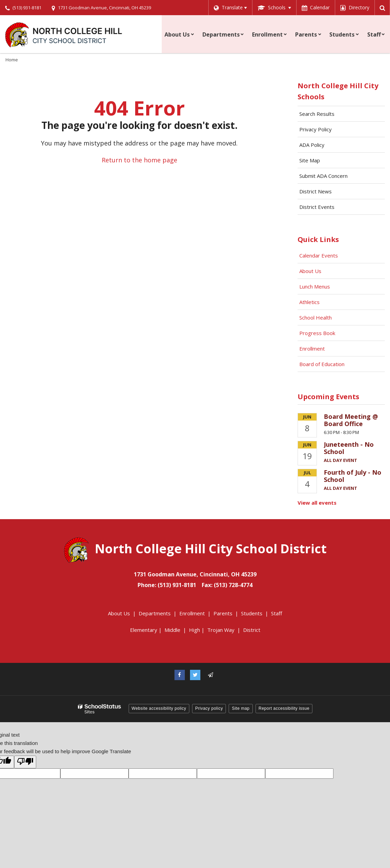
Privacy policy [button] (209, 708)
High (194, 629)
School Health (315, 317)
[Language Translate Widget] (229, 7)
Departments (155, 613)
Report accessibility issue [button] (284, 708)
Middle (172, 629)
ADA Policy (311, 144)
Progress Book (317, 333)
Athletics (309, 302)
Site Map (309, 160)
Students (251, 613)
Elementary (143, 629)
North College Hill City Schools (338, 91)
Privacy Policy (315, 129)
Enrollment (312, 348)
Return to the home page (139, 160)
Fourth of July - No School (352, 476)
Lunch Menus (314, 286)
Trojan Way (220, 629)
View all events (317, 502)
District (251, 629)
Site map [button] (240, 708)
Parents (222, 613)
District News (315, 191)
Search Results (316, 113)
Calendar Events (319, 255)
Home (12, 60)
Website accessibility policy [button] (159, 708)
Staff (276, 613)
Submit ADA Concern (323, 175)
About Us (310, 271)
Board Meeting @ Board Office (351, 420)
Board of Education (322, 364)
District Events (316, 206)
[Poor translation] (25, 762)
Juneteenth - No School (349, 448)
